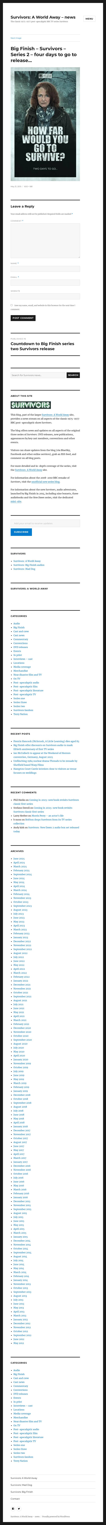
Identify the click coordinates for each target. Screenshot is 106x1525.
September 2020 (22, 1039)
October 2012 (20, 1331)
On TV (16, 678)
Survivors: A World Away (55, 414)
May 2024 (18, 882)
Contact (15, 1498)
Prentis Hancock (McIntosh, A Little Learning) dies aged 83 (46, 741)
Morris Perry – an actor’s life (48, 815)
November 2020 (22, 1032)
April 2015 (19, 1228)
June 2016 (18, 1181)
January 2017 (20, 1161)
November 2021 (22, 988)
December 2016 (22, 1165)
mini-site (16, 501)
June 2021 (18, 1008)
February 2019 (21, 1087)
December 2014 (21, 1240)
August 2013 (20, 1295)
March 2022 (20, 972)
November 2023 (22, 898)
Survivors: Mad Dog (24, 569)
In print (17, 655)
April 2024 (19, 886)
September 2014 (22, 1252)
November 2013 (22, 1284)
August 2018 (20, 1106)
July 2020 (18, 1047)
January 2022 (20, 980)
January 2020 (20, 1059)
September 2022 (22, 949)
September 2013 (22, 1291)
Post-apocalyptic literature (28, 690)
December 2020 (22, 1028)
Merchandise (20, 670)
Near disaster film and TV (27, 674)
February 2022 (21, 976)
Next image (16, 38)
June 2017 (18, 1146)
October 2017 (20, 1138)
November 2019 (22, 1063)
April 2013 (18, 1311)
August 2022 (20, 953)
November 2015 (22, 1205)
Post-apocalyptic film (25, 686)
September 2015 (22, 1209)
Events (17, 651)
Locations (18, 662)
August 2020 (20, 1043)
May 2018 (18, 1118)
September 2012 (22, 1335)
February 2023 (21, 933)
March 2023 (20, 929)
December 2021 (21, 984)
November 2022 (22, 945)
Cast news (19, 635)
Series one (19, 698)
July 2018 (18, 1110)
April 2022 (19, 968)
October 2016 (20, 1173)
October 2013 (20, 1288)
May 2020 (18, 1051)
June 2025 (19, 858)
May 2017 (18, 1150)
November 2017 (22, 1134)
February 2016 (21, 1193)
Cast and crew (21, 631)
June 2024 (19, 878)
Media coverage (22, 666)
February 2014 (21, 1276)
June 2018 (18, 1114)
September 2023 (22, 905)
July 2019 (18, 1071)
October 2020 (20, 1035)
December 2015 (21, 1201)
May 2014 (18, 1268)
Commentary (20, 639)
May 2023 (18, 921)
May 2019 (18, 1079)
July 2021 (18, 1004)
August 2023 (20, 909)
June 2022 (19, 961)
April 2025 (19, 862)
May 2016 (18, 1185)
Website (15, 291)
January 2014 (20, 1280)
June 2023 (19, 917)
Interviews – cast (23, 659)
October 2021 (20, 992)
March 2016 (19, 1189)
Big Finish (19, 627)
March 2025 (20, 866)
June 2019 (18, 1075)
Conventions (20, 643)
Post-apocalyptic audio (26, 682)
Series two (19, 706)
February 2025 (21, 870)
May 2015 (18, 1225)
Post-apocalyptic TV (24, 694)
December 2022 (22, 941)
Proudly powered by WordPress (56, 1516)
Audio (16, 623)
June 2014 (18, 1264)
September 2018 (22, 1102)
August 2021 (20, 1000)
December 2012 (21, 1323)
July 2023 (18, 913)
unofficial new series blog (45, 481)
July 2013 (18, 1299)
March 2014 (19, 1272)
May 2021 (18, 1012)
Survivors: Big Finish (22, 1492)
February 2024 (21, 894)
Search (73, 375)
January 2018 (20, 1126)
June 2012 (18, 1339)
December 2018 (21, 1095)
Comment (17, 221)
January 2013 (20, 1319)
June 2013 (18, 1303)
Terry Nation (20, 714)
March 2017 (19, 1158)
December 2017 (21, 1130)
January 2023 (20, 937)
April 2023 (19, 925)
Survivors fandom (23, 710)
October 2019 (20, 1067)
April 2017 (18, 1154)
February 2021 (21, 1024)
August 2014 (20, 1256)
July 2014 (18, 1260)
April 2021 (19, 1016)
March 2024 (20, 890)
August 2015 (20, 1213)
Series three (20, 702)
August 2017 (20, 1142)
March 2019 (19, 1083)
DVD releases (20, 647)
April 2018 (19, 1122)
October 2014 (20, 1248)
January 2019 (20, 1091)
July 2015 (18, 1217)
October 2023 (20, 902)
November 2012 (22, 1327)
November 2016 (22, 1169)
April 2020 (19, 1055)
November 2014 (22, 1244)
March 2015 (19, 1232)
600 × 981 (28, 186)
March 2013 (19, 1315)
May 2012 (18, 1343)
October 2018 (20, 1098)
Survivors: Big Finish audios (28, 565)
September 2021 (22, 996)
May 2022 (18, 965)
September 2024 (22, 874)
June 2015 (18, 1221)
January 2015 (20, 1236)
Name (15, 263)
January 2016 (20, 1197)
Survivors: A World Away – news (43, 17)
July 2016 (18, 1177)
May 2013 (18, 1307)
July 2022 (18, 957)
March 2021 (19, 1020)
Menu (89, 18)
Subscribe (21, 532)
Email (15, 277)
